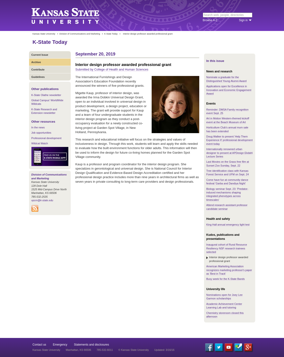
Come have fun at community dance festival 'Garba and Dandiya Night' (227, 181)
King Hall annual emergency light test (228, 224)
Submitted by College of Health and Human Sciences (111, 69)
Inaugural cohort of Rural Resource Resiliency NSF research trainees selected (226, 248)
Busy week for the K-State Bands (225, 278)
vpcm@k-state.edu (42, 200)
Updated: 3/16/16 (164, 349)
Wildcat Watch (39, 143)
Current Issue (39, 54)
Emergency (60, 344)
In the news (38, 127)
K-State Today (111, 34)
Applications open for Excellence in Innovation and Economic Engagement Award (228, 90)
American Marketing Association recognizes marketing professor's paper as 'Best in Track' (229, 270)
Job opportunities (41, 132)
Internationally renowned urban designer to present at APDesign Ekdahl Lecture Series (229, 153)
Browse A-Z (210, 20)
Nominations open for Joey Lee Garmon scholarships (224, 296)
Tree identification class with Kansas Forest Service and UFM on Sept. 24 (227, 172)
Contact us (39, 344)
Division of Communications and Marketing (80, 34)
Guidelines (38, 76)
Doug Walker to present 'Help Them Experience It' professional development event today (229, 140)
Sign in (243, 20)
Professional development (46, 138)
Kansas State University (71, 15)
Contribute (38, 69)
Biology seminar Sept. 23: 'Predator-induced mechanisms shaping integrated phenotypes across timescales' (227, 194)
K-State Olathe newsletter (46, 95)
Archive (36, 62)
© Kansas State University (133, 349)
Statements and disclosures (91, 344)
